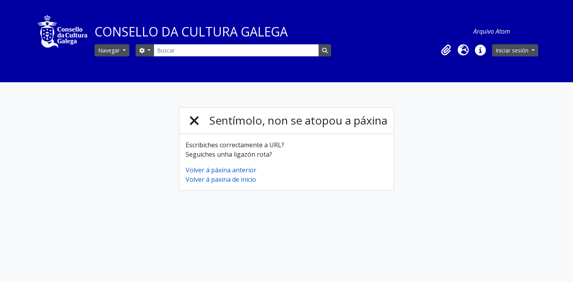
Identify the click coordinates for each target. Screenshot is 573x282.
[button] (446, 50)
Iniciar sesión (513, 50)
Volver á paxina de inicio (221, 179)
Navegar (109, 50)
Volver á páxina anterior (221, 170)
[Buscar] (236, 50)
